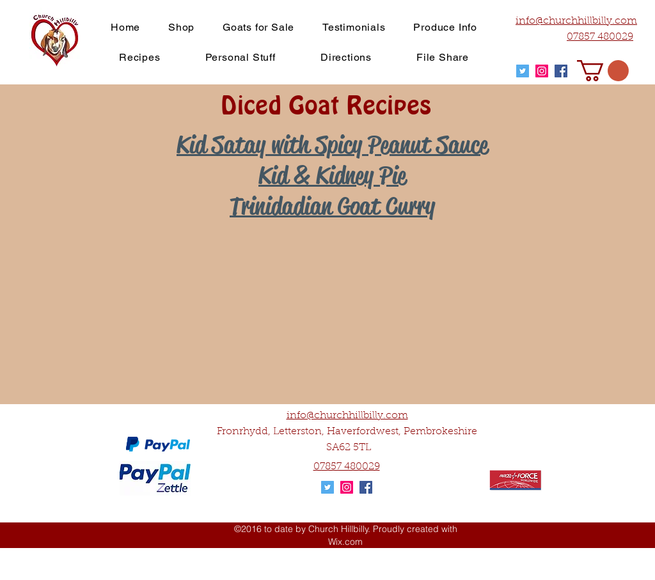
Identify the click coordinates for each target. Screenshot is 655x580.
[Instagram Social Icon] (541, 71)
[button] (603, 70)
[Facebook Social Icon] (561, 71)
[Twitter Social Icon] (522, 71)
